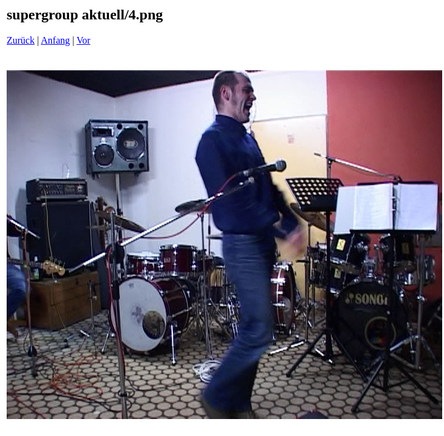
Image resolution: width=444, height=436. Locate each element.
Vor (83, 40)
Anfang (55, 40)
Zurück (20, 40)
